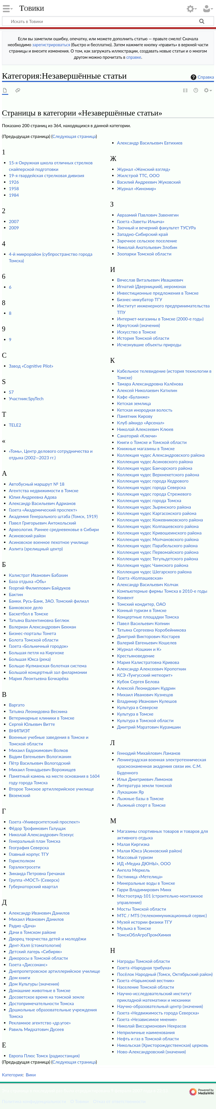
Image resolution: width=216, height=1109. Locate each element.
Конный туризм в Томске (141, 610)
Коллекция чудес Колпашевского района (158, 526)
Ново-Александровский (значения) (151, 1051)
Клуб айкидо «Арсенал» (140, 422)
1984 (14, 195)
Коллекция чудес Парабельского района (157, 545)
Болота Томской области (33, 639)
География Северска (29, 847)
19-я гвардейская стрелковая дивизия (46, 175)
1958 (14, 188)
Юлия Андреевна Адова (33, 497)
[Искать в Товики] (108, 21)
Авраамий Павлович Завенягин (147, 214)
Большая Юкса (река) (30, 659)
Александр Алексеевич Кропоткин (151, 668)
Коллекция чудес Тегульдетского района (157, 558)
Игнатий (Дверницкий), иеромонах (151, 286)
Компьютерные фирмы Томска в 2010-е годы (162, 591)
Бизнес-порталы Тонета (32, 633)
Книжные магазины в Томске (145, 448)
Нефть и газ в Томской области (148, 1038)
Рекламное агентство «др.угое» (40, 1022)
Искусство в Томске (136, 331)
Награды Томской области (143, 961)
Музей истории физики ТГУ (144, 921)
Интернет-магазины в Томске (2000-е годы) (160, 318)
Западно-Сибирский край (142, 234)
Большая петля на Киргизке (36, 652)
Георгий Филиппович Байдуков (39, 587)
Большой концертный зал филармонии (48, 672)
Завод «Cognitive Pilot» (31, 365)
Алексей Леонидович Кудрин (146, 688)
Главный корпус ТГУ (29, 854)
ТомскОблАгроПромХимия (144, 934)
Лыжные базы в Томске (140, 798)
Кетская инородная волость (144, 409)
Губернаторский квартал (33, 886)
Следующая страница (74, 136)
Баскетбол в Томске (28, 613)
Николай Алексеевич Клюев (145, 429)
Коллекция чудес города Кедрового (152, 480)
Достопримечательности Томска (41, 1003)
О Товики (79, 1101)
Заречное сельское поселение (147, 240)
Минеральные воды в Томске (146, 883)
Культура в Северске (137, 707)
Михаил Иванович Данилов (36, 919)
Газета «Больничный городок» (38, 646)
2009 (14, 227)
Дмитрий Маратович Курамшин (149, 726)
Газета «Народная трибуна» (144, 967)
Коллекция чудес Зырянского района (154, 507)
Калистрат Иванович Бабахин (38, 575)
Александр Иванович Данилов (39, 912)
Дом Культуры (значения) (34, 983)
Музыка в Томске (134, 928)
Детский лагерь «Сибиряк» (35, 951)
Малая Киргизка (133, 844)
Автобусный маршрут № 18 (36, 484)
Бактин (16, 594)
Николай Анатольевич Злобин (147, 247)
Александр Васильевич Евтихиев (149, 142)
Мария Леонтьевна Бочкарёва (38, 678)
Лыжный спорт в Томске (141, 805)
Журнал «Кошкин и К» (139, 649)
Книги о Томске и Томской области (151, 442)
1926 (14, 182)
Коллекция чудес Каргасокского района (156, 513)
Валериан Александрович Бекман (42, 626)
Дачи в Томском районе (32, 932)
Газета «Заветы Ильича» (140, 221)
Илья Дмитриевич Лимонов (144, 779)
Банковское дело (26, 607)
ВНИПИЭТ (19, 730)
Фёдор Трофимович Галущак (37, 828)
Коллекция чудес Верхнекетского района (158, 474)
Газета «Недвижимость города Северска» (158, 1012)
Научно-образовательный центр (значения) (160, 1006)
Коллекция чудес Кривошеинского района (159, 532)
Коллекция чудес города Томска (149, 500)
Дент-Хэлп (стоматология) (35, 945)
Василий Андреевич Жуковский (148, 182)
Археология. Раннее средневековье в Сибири (54, 529)
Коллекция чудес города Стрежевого (154, 493)
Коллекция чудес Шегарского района (154, 571)
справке (133, 57)
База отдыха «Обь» (27, 581)
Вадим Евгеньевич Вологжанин (40, 756)
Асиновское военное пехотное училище (49, 542)
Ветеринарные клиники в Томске (41, 717)
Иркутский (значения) (138, 325)
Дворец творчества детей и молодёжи (47, 938)
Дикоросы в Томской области (38, 958)
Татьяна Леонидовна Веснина (38, 711)
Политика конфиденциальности (34, 1101)
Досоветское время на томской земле (46, 996)
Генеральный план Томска (34, 841)
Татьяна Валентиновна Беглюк (39, 620)
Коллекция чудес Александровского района (161, 455)
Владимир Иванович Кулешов (147, 701)
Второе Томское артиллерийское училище (51, 788)
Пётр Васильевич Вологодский (39, 763)
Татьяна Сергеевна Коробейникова (151, 629)
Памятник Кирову (135, 416)
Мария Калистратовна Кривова (148, 662)
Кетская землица (134, 403)
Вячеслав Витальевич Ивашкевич (150, 279)
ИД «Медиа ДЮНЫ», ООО (144, 863)
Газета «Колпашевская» (140, 577)
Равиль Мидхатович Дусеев (36, 1029)
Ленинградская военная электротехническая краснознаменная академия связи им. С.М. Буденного (161, 766)
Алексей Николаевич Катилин (147, 390)
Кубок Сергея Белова (138, 681)
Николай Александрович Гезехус (41, 834)
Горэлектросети (24, 866)
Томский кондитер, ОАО (141, 604)
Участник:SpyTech (26, 398)
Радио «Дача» (22, 925)
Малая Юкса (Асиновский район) (149, 850)
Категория (12, 1074)
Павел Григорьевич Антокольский (42, 522)
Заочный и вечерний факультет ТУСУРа (156, 227)
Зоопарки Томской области (144, 253)
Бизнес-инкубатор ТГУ (139, 299)
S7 (11, 392)
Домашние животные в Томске (39, 990)
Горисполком (22, 860)
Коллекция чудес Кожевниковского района (160, 519)
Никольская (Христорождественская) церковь (162, 1045)
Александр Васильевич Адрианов (42, 503)
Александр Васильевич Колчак (147, 584)
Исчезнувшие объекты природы (149, 344)
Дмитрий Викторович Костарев (148, 636)
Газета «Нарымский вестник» (145, 980)
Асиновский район (27, 535)
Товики (31, 8)
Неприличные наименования (146, 1032)
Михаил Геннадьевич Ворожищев (42, 769)
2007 (14, 221)
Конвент (125, 597)
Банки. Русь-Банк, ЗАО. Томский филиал (49, 600)
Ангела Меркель (133, 870)
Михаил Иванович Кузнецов (145, 694)
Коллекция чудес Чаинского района (152, 565)
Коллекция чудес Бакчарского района (154, 468)
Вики (31, 1074)
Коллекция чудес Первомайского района (157, 552)
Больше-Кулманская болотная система (48, 665)
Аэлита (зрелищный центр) (36, 548)
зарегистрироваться (51, 44)
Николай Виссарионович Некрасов (151, 1025)
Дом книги (19, 977)
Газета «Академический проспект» (43, 509)
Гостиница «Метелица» (139, 876)
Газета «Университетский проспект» (44, 821)
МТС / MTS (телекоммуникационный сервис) (162, 915)
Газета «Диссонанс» (28, 964)
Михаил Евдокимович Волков (38, 750)
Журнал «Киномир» (136, 188)
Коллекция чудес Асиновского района (155, 461)
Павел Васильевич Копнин (143, 623)
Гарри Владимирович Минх (144, 889)
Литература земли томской (144, 785)
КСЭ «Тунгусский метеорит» (144, 675)
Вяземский (19, 795)
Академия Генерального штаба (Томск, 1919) (53, 516)
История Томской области (143, 338)
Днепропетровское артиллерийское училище (54, 971)
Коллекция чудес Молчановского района (158, 539)
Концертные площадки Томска (148, 616)
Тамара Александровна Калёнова (150, 383)
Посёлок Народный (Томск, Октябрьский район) (165, 974)
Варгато (16, 704)
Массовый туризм (135, 857)
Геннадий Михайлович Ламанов (148, 753)
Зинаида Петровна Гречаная (37, 873)
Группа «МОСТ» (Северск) (34, 879)
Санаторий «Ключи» (137, 435)
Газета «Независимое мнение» (147, 1019)
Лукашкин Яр (130, 791)
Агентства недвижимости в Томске (43, 490)
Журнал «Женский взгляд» (143, 169)
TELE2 (15, 424)
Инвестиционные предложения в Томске (157, 292)
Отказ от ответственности (119, 1101)
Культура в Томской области (145, 720)
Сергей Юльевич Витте (32, 724)
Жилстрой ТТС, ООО (138, 175)
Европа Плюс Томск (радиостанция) (44, 1055)
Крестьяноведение (135, 655)
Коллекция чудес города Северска (151, 487)
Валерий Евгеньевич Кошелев (146, 642)
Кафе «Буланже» (133, 396)
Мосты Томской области (141, 908)
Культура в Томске (135, 713)
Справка (201, 77)
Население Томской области (145, 986)
